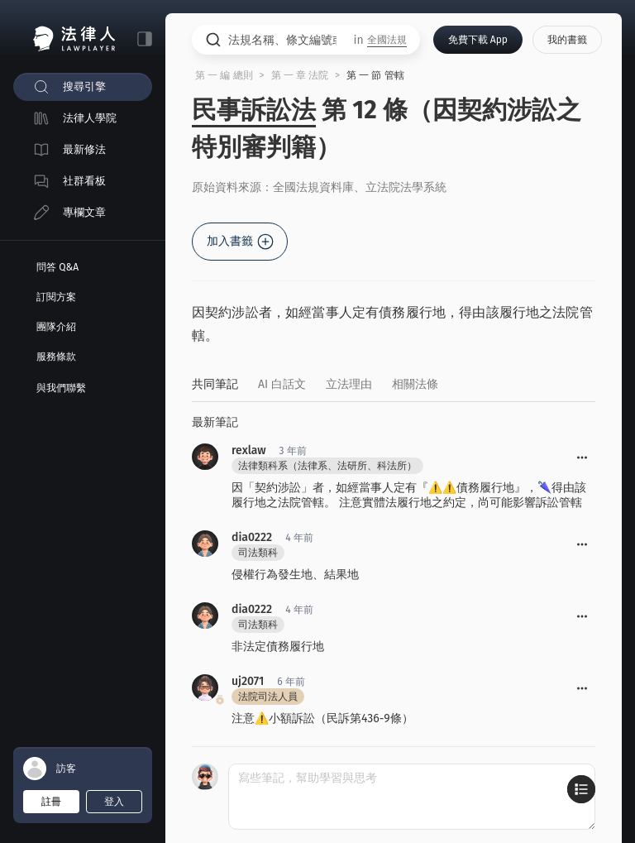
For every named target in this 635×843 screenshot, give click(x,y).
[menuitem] (83, 87)
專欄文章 (84, 212)
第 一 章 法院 (300, 75)
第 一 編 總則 (224, 75)
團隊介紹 (56, 327)
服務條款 (56, 356)
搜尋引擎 (84, 86)
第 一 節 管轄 (375, 75)
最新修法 (84, 149)
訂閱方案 (56, 297)
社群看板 (84, 181)
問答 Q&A (57, 267)
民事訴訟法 (254, 110)
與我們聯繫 (61, 388)
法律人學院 (90, 118)
